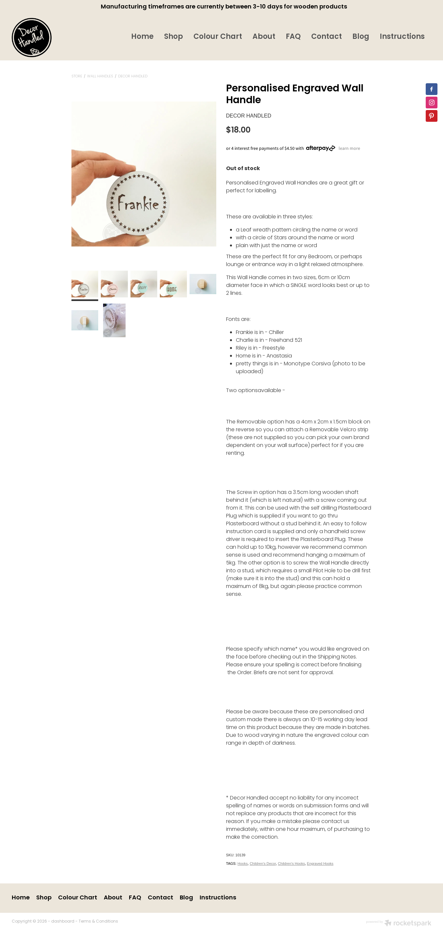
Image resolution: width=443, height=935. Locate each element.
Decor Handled (132, 76)
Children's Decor (263, 863)
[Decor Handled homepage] (54, 37)
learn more (349, 148)
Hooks (242, 863)
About (263, 37)
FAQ (293, 37)
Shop (173, 37)
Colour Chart (217, 37)
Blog (360, 37)
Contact (326, 37)
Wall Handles (100, 76)
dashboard (62, 921)
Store (76, 76)
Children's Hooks (291, 863)
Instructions (402, 37)
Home (142, 37)
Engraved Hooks (320, 863)
